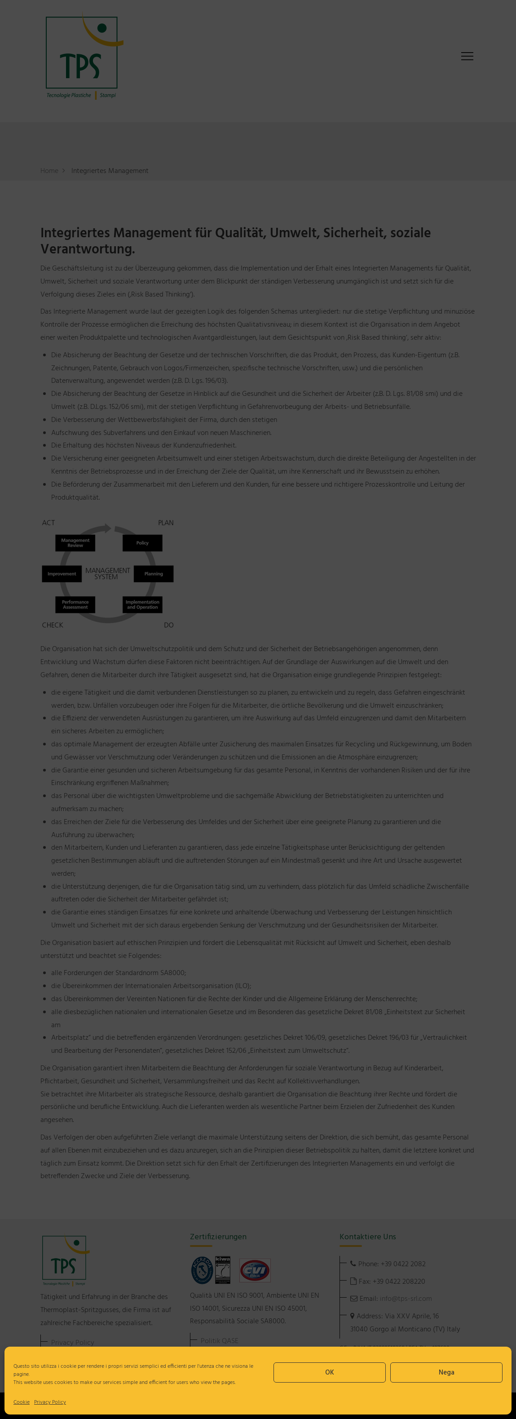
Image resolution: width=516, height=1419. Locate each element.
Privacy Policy (50, 1402)
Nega (446, 1372)
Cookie (21, 1402)
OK (329, 1372)
